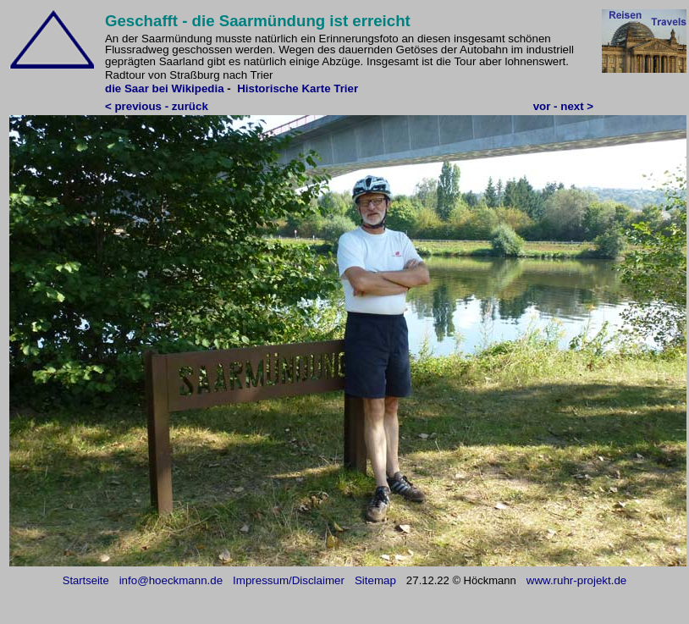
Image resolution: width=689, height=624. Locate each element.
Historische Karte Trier (297, 88)
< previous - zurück (156, 106)
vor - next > (563, 106)
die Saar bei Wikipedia (164, 88)
